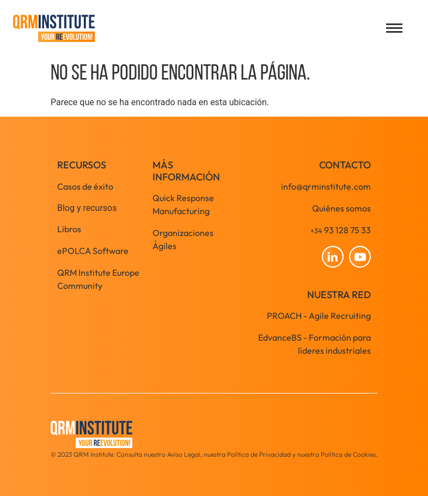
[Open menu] (394, 28)
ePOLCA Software (93, 250)
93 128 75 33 (340, 230)
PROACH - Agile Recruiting (319, 315)
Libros (69, 228)
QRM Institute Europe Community (98, 279)
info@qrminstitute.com (326, 186)
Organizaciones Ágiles (182, 239)
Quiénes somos (341, 208)
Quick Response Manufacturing (183, 204)
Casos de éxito (85, 186)
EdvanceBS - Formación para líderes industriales (314, 344)
